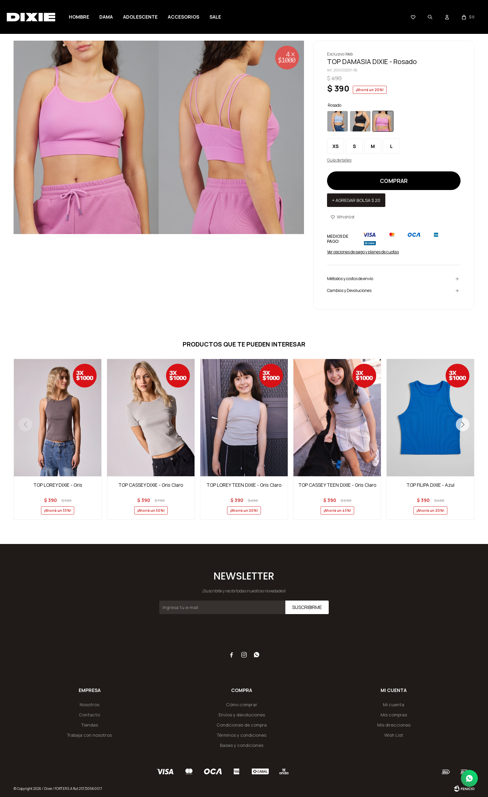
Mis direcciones (393, 725)
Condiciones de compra (242, 725)
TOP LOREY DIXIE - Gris (57, 485)
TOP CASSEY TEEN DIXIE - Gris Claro (337, 485)
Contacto (89, 715)
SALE (215, 17)
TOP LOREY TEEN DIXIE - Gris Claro (244, 485)
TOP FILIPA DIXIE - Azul (430, 485)
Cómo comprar (241, 704)
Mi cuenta (393, 704)
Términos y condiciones (241, 735)
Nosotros (89, 704)
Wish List (393, 735)
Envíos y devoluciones (242, 715)
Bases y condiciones (241, 745)
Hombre (79, 17)
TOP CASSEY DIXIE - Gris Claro (150, 485)
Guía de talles (339, 160)
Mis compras (394, 715)
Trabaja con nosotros (89, 735)
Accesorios (183, 17)
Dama (106, 17)
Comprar (394, 181)
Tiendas (89, 725)
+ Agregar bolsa (356, 200)
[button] (462, 424)
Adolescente (140, 17)
